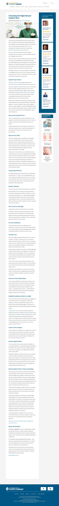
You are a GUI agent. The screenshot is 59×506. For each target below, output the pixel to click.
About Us (27, 493)
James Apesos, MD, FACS (47, 28)
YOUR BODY (17, 6)
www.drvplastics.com (13, 455)
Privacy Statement (41, 493)
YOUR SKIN (26, 6)
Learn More (46, 39)
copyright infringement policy (32, 502)
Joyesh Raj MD (47, 51)
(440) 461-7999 (46, 104)
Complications (12, 310)
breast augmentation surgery (17, 50)
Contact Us (16, 493)
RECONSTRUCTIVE (40, 6)
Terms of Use (33, 493)
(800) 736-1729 (46, 37)
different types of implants (16, 84)
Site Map (22, 493)
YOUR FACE (22, 6)
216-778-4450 (45, 84)
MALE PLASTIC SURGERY (32, 6)
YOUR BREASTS (12, 6)
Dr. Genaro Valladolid (25, 20)
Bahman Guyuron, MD (46, 99)
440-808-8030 (45, 61)
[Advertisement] (22, 470)
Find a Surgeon (46, 6)
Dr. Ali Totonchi (47, 75)
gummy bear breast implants (27, 92)
